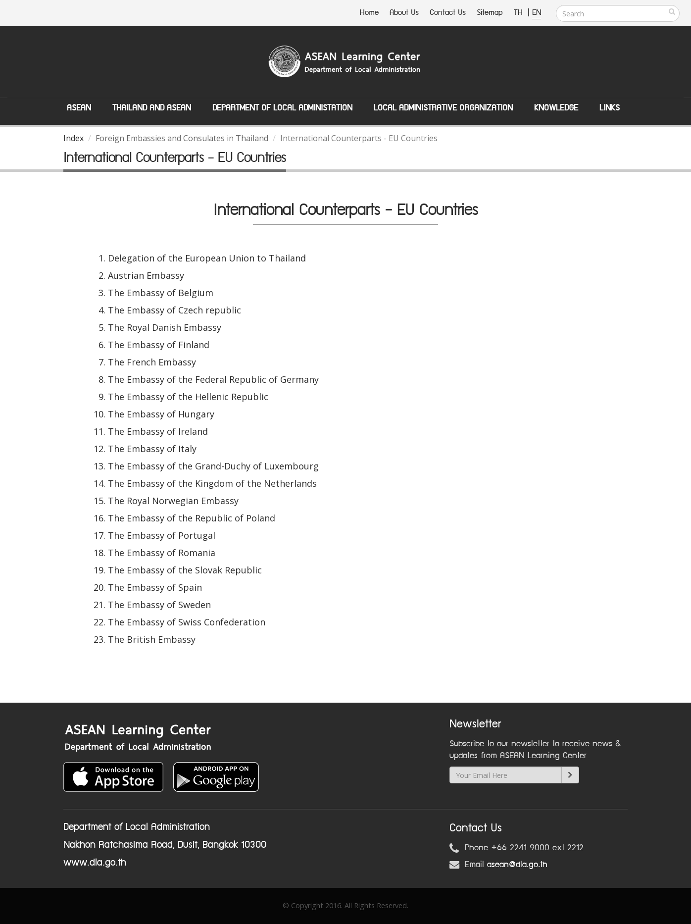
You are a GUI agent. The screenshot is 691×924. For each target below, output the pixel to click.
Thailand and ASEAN (151, 108)
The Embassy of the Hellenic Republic (188, 397)
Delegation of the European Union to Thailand (207, 258)
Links (609, 108)
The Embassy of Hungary (161, 414)
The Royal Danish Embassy (164, 327)
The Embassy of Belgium (160, 293)
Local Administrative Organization (443, 108)
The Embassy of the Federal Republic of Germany (213, 379)
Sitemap (490, 12)
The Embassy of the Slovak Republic (185, 570)
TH (519, 12)
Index (73, 138)
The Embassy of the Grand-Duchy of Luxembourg (213, 466)
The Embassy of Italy (152, 449)
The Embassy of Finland (158, 345)
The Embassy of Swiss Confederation (186, 622)
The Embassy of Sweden (159, 605)
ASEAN (79, 108)
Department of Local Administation (282, 108)
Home (369, 12)
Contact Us (448, 12)
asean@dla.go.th (517, 864)
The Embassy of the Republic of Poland (191, 518)
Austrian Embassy (146, 275)
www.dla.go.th (94, 862)
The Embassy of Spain (155, 587)
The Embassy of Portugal (161, 535)
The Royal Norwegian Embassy (173, 501)
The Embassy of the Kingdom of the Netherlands (212, 483)
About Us (404, 12)
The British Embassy (152, 639)
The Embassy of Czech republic (174, 310)
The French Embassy (152, 362)
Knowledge (556, 108)
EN (536, 12)
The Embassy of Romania (161, 553)
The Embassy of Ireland (158, 431)
